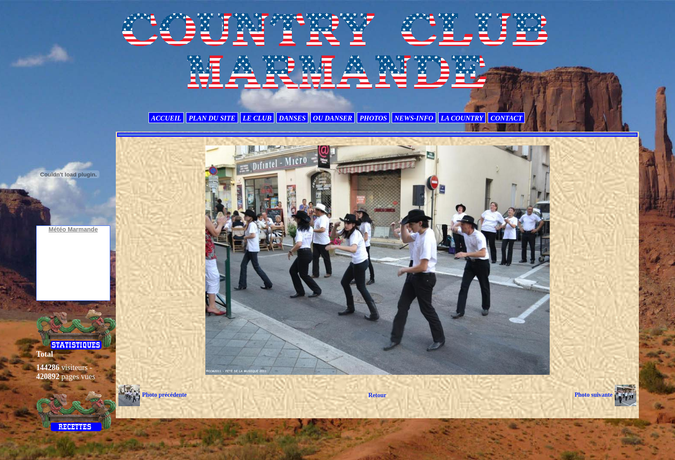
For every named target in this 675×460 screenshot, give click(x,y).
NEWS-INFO (413, 118)
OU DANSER (332, 118)
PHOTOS (373, 118)
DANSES (292, 118)
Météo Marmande (73, 229)
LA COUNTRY (462, 118)
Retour (377, 395)
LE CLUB (257, 118)
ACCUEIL (166, 118)
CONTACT (506, 118)
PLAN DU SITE (212, 118)
